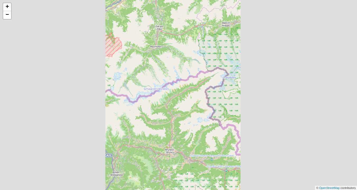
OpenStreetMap (330, 187)
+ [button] (7, 7)
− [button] (7, 15)
